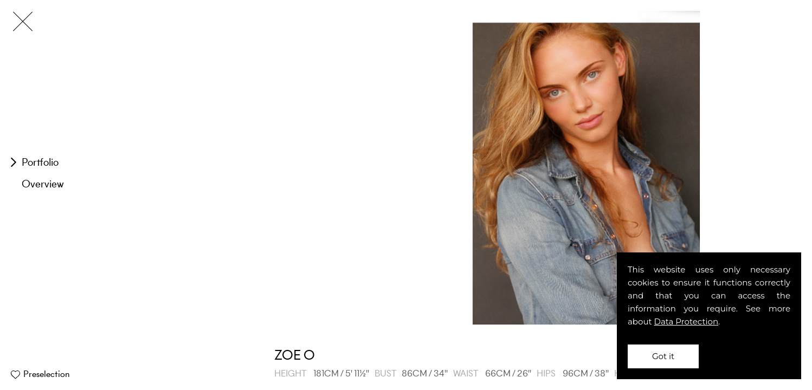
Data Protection (686, 321)
